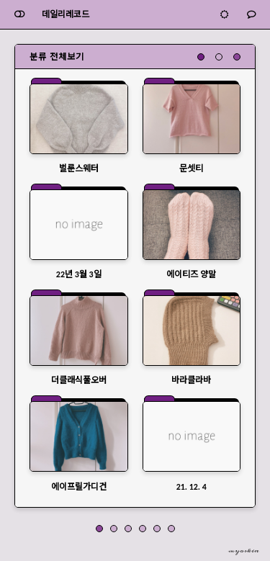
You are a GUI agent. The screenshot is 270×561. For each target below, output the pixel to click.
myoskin (243, 551)
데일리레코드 (65, 14)
